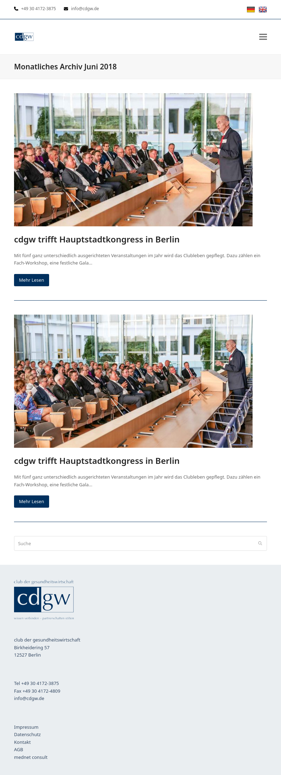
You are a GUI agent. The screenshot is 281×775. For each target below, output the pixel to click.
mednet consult (30, 757)
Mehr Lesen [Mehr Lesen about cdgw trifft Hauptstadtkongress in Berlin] (31, 280)
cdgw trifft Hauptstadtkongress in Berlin (97, 239)
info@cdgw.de (29, 698)
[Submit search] (260, 543)
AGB (18, 749)
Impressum (26, 727)
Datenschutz (27, 734)
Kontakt (22, 742)
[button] (263, 37)
